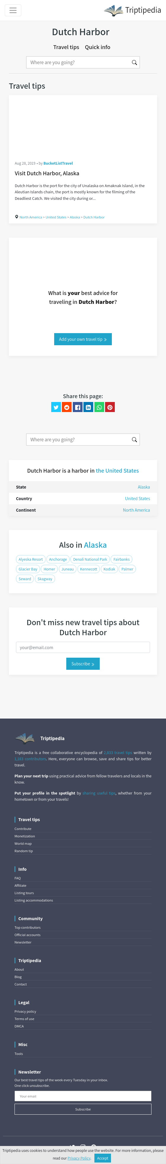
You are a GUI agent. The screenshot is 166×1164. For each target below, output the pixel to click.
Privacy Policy (78, 1158)
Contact (20, 984)
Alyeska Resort (31, 559)
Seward (25, 578)
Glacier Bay (28, 569)
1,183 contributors (30, 758)
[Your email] (83, 1096)
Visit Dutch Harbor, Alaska (47, 173)
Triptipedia (132, 10)
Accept (102, 1158)
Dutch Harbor (93, 217)
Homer (49, 569)
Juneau (68, 569)
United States (56, 217)
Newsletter (22, 942)
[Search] (78, 62)
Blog (18, 976)
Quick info (97, 47)
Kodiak (109, 569)
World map (23, 843)
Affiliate (20, 885)
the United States (117, 470)
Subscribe (82, 664)
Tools (18, 1053)
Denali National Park (90, 559)
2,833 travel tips (118, 752)
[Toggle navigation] (13, 10)
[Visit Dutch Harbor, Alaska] (83, 124)
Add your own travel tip (83, 339)
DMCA (19, 1026)
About (19, 969)
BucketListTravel (58, 163)
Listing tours (24, 892)
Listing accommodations (33, 900)
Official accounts (27, 934)
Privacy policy (25, 1011)
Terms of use (24, 1018)
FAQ (17, 878)
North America (31, 217)
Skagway (45, 578)
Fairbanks (121, 559)
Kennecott (88, 569)
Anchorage (58, 559)
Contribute (22, 828)
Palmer (127, 569)
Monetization (24, 836)
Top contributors (27, 927)
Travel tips (66, 47)
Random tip (23, 850)
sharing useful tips (99, 793)
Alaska (75, 217)
